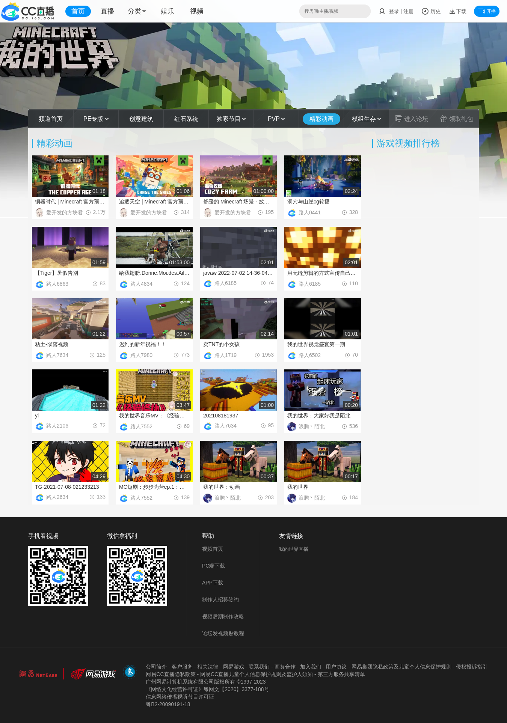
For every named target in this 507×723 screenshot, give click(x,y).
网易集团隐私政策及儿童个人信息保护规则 (401, 667)
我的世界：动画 (221, 487)
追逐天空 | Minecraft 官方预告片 (154, 202)
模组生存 (366, 119)
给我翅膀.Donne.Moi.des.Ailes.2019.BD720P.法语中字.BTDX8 (154, 273)
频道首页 (51, 119)
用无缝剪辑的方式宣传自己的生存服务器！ (322, 273)
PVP (276, 119)
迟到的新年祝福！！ (142, 344)
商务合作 (285, 667)
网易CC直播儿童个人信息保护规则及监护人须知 (256, 674)
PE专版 (96, 119)
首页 (78, 11)
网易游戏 (233, 667)
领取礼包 (456, 118)
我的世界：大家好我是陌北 (318, 416)
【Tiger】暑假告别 (56, 273)
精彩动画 (321, 119)
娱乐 (167, 11)
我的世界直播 (293, 549)
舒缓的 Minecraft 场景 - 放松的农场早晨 (238, 202)
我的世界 (297, 487)
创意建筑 (141, 119)
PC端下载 (213, 565)
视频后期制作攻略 (223, 616)
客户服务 (182, 667)
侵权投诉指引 (471, 667)
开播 (487, 11)
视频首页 (212, 548)
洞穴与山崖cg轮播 (308, 202)
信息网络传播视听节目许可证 (180, 697)
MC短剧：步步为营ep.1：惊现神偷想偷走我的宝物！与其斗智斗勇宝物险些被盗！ (154, 487)
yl (37, 416)
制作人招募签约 (220, 599)
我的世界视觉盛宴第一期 (316, 344)
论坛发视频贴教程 (223, 633)
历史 (431, 11)
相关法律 (207, 667)
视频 (197, 11)
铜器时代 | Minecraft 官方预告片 (70, 202)
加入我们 (310, 667)
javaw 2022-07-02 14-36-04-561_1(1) (238, 273)
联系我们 (259, 667)
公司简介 (156, 667)
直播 (107, 11)
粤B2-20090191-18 (168, 704)
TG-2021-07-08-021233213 (67, 487)
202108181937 (220, 416)
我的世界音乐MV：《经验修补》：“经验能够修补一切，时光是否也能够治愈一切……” (154, 416)
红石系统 (186, 119)
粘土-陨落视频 (51, 344)
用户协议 (336, 667)
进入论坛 (411, 118)
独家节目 (231, 119)
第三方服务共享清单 (341, 674)
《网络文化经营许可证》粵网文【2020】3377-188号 (207, 689)
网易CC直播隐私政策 (170, 674)
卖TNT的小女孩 (221, 344)
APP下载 (212, 582)
